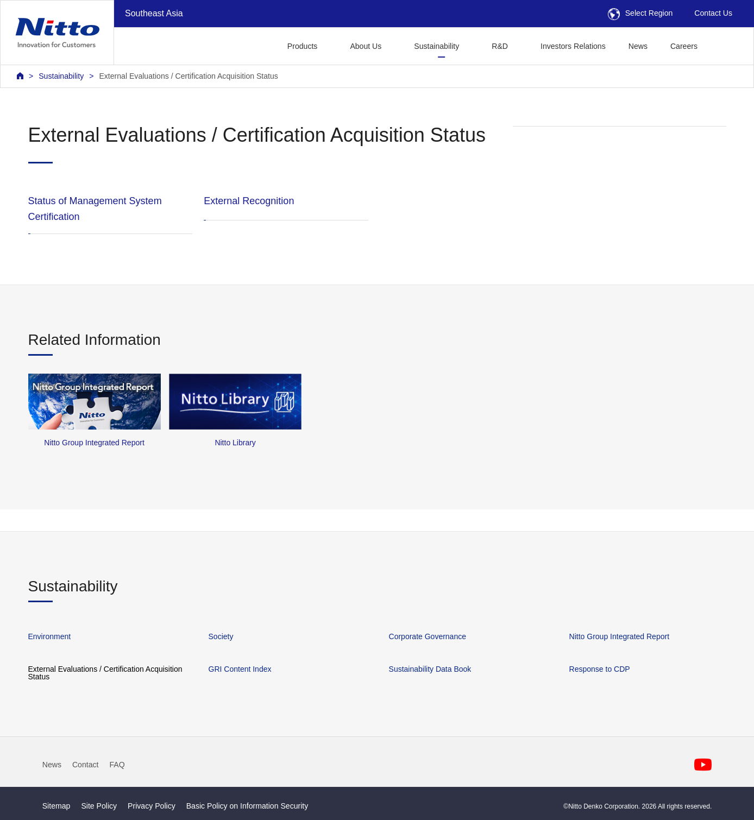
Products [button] (302, 46)
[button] (726, 45)
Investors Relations (573, 46)
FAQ (116, 764)
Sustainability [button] (436, 46)
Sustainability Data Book (430, 669)
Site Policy (99, 806)
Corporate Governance (427, 636)
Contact (85, 764)
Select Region (640, 13)
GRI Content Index (240, 669)
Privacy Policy (151, 806)
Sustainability (61, 76)
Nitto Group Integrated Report (619, 636)
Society (221, 636)
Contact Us (713, 13)
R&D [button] (500, 46)
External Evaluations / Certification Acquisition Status (188, 76)
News (638, 46)
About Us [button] (365, 46)
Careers (684, 46)
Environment (49, 636)
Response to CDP (599, 669)
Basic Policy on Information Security (247, 806)
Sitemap (56, 806)
